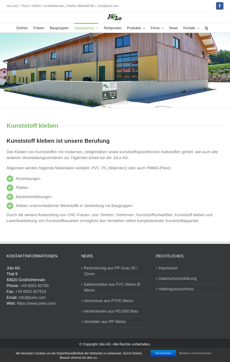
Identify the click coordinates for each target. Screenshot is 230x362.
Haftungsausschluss (176, 289)
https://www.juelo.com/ (36, 303)
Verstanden (163, 353)
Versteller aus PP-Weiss (105, 322)
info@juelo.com (108, 6)
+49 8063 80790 (34, 286)
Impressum (168, 268)
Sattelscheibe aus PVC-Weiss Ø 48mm (112, 287)
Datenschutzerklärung (177, 278)
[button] (206, 27)
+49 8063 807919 (30, 291)
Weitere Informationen (195, 353)
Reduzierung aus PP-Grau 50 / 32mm (111, 271)
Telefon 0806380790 (80, 6)
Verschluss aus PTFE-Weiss (108, 301)
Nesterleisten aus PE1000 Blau (111, 311)
